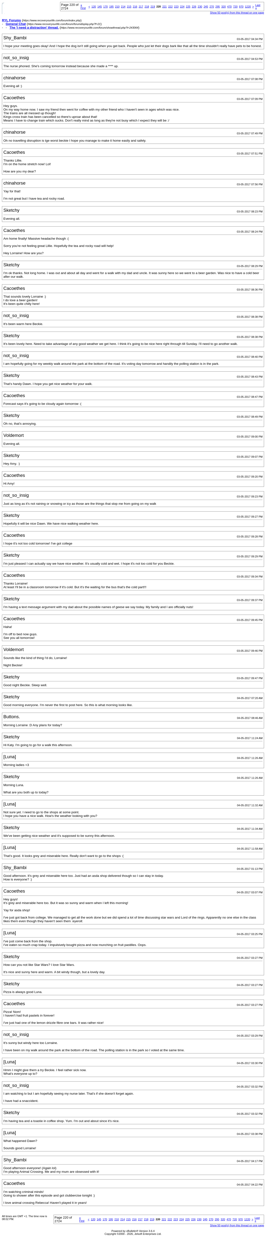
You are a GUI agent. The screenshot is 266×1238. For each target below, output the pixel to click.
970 (241, 6)
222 (170, 6)
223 (176, 6)
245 (205, 6)
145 (99, 6)
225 (188, 6)
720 (235, 6)
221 (164, 6)
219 (152, 6)
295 (217, 6)
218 (147, 6)
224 (182, 6)
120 (94, 6)
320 (223, 6)
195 (111, 6)
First (83, 6)
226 (194, 6)
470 (229, 6)
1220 (248, 6)
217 (141, 6)
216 (135, 6)
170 (105, 6)
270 (212, 6)
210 (117, 6)
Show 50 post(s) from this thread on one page (237, 12)
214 (123, 6)
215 (129, 6)
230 (200, 6)
